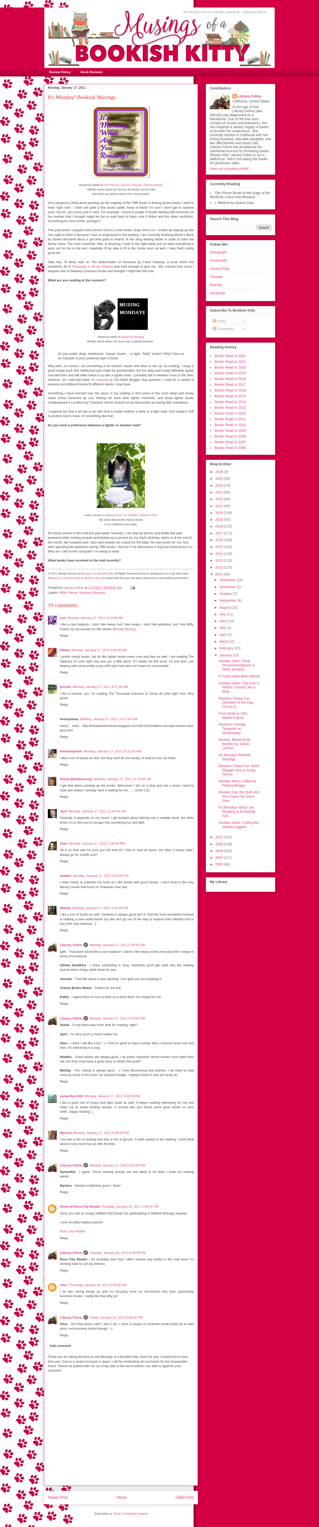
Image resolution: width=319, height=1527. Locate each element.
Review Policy (60, 72)
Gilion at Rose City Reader (80, 1206)
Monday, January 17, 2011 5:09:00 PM (117, 945)
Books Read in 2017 (230, 385)
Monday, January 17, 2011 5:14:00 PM (117, 1018)
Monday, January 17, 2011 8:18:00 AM (95, 618)
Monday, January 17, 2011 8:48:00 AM (99, 650)
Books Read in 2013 (230, 408)
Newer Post (58, 1497)
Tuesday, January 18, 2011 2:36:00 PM (130, 1206)
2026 (219, 472)
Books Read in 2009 (230, 431)
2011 (219, 574)
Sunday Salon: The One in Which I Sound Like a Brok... (239, 687)
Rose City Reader (72, 1231)
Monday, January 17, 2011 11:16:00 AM (122, 779)
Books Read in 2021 (230, 362)
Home (122, 1497)
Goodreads (218, 260)
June (223, 621)
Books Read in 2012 (230, 413)
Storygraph (218, 252)
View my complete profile (229, 169)
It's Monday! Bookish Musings (235, 757)
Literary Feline (71, 945)
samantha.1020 (71, 1096)
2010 (219, 837)
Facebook (217, 293)
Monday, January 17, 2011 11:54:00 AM (97, 811)
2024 (219, 486)
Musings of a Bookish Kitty (97, 573)
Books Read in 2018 (230, 379)
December (227, 580)
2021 (219, 506)
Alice (64, 1285)
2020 (219, 513)
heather (66, 876)
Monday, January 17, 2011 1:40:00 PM (97, 843)
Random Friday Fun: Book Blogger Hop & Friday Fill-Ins (239, 770)
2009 (219, 844)
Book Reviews (91, 72)
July (223, 614)
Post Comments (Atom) (131, 1514)
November (227, 587)
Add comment (60, 1346)
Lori (63, 618)
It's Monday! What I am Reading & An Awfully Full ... (237, 811)
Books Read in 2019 (230, 373)
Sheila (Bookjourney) (76, 779)
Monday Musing (124, 629)
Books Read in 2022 (230, 356)
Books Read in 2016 (230, 390)
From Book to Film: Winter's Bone (233, 715)
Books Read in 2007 (230, 442)
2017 (219, 533)
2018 (219, 526)
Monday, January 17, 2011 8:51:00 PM (117, 1165)
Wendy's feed (92, 577)
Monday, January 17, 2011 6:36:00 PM (101, 1133)
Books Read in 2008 (230, 436)
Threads (216, 277)
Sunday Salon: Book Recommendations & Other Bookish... (237, 665)
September (228, 600)
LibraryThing (219, 269)
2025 (219, 479)
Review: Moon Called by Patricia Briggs (237, 783)
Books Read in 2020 (230, 367)
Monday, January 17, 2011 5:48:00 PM (112, 1096)
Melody (65, 908)
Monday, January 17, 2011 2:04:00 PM (101, 876)
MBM (63, 592)
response (102, 380)
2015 (219, 547)
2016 (219, 540)
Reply (64, 635)
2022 (219, 499)
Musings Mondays (92, 592)
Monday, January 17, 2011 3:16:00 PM (100, 908)
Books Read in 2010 (230, 425)
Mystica (66, 1133)
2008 (219, 851)
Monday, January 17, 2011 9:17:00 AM (100, 687)
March (224, 641)
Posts (219, 321)
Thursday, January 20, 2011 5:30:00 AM (97, 1285)
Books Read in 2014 (230, 402)
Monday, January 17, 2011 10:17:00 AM (108, 719)
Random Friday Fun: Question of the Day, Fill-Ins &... (236, 702)
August (225, 607)
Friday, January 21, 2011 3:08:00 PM (116, 1317)
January (226, 655)
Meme (73, 592)
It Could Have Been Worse (239, 676)
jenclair (65, 687)
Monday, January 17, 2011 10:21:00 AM (112, 751)
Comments (223, 329)
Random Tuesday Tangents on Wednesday (232, 728)
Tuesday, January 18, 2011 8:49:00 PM (117, 1253)
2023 (219, 492)
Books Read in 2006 (230, 448)
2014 (219, 554)
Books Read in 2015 (230, 396)
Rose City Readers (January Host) (136, 514)
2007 (219, 858)
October (226, 594)
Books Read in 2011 (230, 419)
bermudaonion (71, 751)
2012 (219, 567)
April (63, 811)
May (223, 628)
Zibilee (65, 650)
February (226, 648)
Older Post (184, 1497)
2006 (219, 864)
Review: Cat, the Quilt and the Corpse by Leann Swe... (239, 796)
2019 (219, 519)
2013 (219, 560)
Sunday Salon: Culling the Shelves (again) (239, 825)
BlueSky (216, 285)
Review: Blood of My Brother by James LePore (234, 744)
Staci (64, 843)
